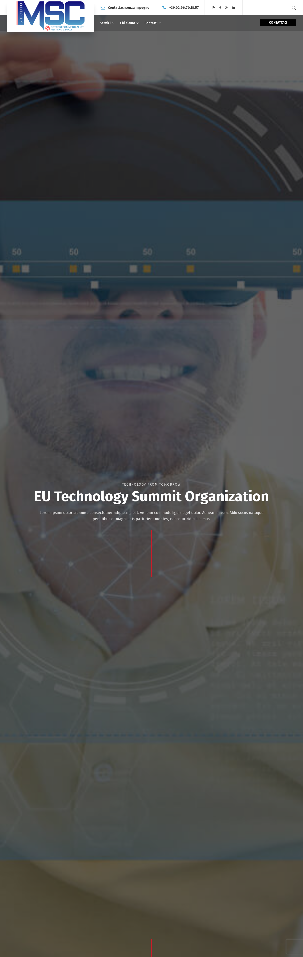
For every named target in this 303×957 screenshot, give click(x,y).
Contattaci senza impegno (128, 7)
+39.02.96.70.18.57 (184, 7)
